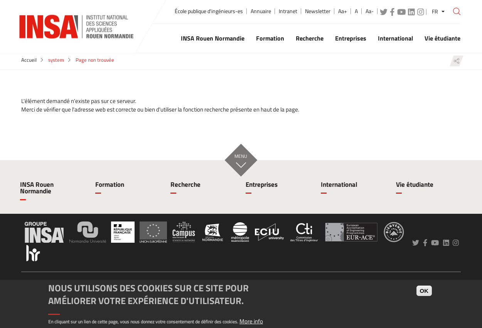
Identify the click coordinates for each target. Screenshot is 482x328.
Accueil (29, 60)
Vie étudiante (414, 184)
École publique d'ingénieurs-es (209, 11)
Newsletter (317, 11)
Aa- (370, 11)
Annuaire (261, 11)
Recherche (185, 184)
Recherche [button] (310, 38)
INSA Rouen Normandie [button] (212, 38)
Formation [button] (270, 38)
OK (424, 290)
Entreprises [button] (350, 38)
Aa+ (342, 11)
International (339, 184)
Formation (109, 184)
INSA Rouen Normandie (37, 187)
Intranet (288, 11)
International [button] (395, 38)
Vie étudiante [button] (442, 38)
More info (251, 321)
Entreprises (262, 184)
